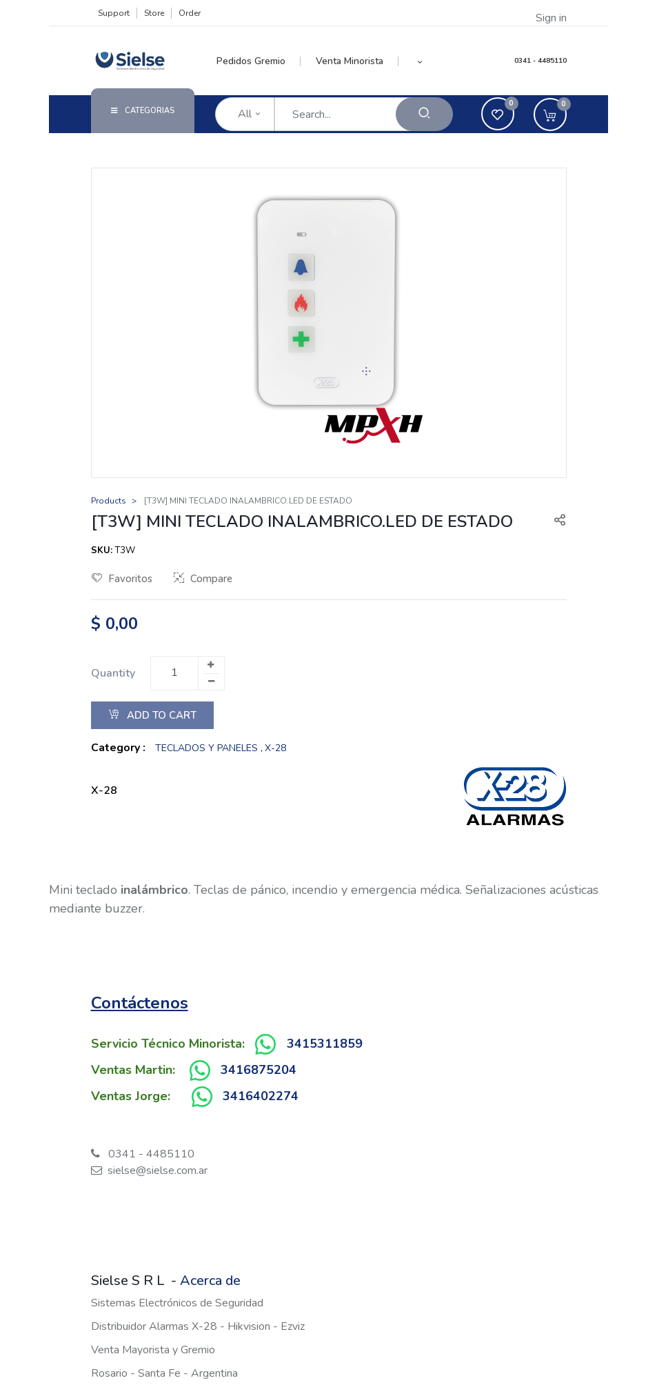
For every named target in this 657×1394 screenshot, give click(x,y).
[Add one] (211, 665)
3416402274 (261, 1096)
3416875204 (258, 1070)
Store (154, 13)
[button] (419, 61)
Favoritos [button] (122, 579)
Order (190, 13)
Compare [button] (203, 579)
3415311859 (325, 1043)
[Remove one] (212, 681)
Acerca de (210, 1280)
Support (114, 13)
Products (108, 500)
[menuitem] (258, 61)
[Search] (424, 114)
